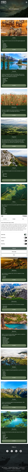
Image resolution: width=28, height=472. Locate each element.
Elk (3, 83)
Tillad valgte (14, 251)
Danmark (14, 107)
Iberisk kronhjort (5, 339)
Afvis (14, 254)
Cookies (23, 468)
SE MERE (14, 49)
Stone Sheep (5, 80)
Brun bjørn (4, 438)
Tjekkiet (14, 367)
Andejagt (4, 375)
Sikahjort (4, 277)
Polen (14, 201)
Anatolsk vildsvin (6, 405)
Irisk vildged (5, 173)
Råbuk (4, 207)
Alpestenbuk (5, 306)
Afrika (14, 37)
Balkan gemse (5, 437)
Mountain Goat (5, 78)
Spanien (14, 331)
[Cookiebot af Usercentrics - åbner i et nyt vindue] (22, 216)
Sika (3, 175)
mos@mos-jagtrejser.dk (16, 468)
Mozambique (5, 46)
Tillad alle (14, 248)
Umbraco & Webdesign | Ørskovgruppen (14, 470)
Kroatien (14, 429)
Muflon (4, 212)
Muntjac (4, 143)
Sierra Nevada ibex (6, 341)
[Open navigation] (26, 2)
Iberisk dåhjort (5, 340)
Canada (14, 71)
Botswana (4, 47)
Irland (14, 168)
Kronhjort (4, 208)
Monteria (4, 337)
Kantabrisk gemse (6, 338)
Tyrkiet (14, 399)
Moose (4, 81)
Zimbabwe (4, 44)
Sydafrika (4, 43)
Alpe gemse (5, 307)
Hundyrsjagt (5, 176)
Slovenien (14, 301)
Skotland (14, 270)
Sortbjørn (4, 79)
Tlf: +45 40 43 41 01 (6, 468)
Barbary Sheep (5, 343)
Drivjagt (4, 211)
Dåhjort (4, 112)
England (14, 137)
